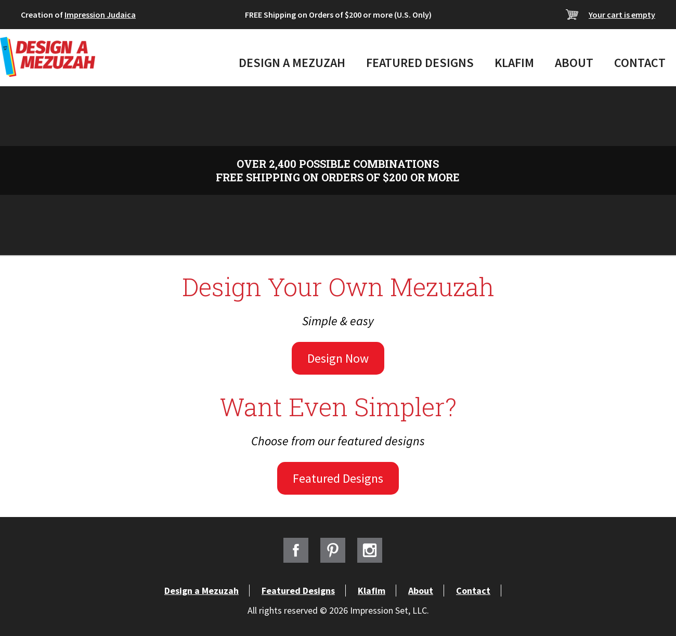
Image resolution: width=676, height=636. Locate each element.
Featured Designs (420, 63)
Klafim (514, 63)
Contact (640, 63)
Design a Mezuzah (292, 63)
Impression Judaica (100, 14)
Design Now (338, 358)
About (574, 63)
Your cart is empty (622, 14)
